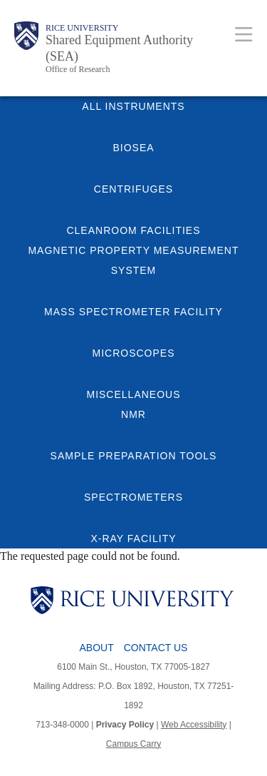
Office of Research (78, 69)
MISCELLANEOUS (133, 394)
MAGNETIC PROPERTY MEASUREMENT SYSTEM (133, 260)
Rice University (82, 28)
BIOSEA (133, 147)
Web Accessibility (193, 725)
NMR (133, 414)
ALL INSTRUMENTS (133, 106)
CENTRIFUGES (133, 189)
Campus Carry (133, 744)
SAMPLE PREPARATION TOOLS (134, 455)
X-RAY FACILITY (133, 538)
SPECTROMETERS (133, 497)
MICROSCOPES (133, 353)
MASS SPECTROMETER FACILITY (133, 311)
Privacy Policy (125, 725)
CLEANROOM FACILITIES (133, 230)
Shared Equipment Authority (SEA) (119, 48)
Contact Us (156, 647)
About (97, 647)
